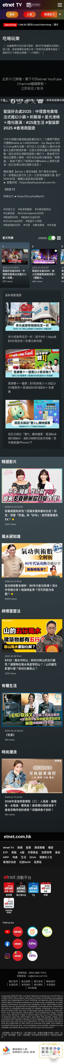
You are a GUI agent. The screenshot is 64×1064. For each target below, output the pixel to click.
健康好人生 (45, 857)
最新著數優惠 (13, 295)
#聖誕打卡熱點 (34, 221)
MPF (6, 857)
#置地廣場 (38, 225)
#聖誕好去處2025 (30, 217)
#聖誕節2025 (10, 217)
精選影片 (9, 461)
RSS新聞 (32, 987)
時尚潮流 (9, 752)
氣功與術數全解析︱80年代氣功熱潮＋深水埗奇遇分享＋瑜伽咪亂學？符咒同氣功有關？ (31, 590)
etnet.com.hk (17, 836)
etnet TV (8, 847)
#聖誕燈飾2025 (11, 225)
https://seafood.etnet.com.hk (37, 182)
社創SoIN (25, 862)
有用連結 (50, 984)
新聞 (20, 847)
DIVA (33, 857)
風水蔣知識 (11, 536)
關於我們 (13, 981)
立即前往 (27, 88)
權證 (50, 847)
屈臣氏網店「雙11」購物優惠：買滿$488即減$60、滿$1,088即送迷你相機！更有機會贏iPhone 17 (32, 438)
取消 (40, 88)
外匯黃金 (33, 852)
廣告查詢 (38, 981)
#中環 (26, 225)
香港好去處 (9, 862)
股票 (28, 847)
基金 (57, 852)
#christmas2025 (13, 221)
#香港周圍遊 (25, 209)
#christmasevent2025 (31, 213)
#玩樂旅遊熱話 (43, 209)
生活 (23, 857)
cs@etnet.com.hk (37, 976)
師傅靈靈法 (11, 611)
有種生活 (9, 685)
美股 (14, 852)
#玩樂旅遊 (9, 213)
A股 (22, 852)
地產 (15, 857)
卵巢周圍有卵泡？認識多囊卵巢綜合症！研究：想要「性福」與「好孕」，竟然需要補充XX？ (31, 515)
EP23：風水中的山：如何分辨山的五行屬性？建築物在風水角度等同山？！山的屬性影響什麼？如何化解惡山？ (31, 664)
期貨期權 (39, 847)
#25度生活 (9, 209)
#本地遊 (51, 225)
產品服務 (25, 981)
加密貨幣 (46, 852)
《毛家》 (10, 735)
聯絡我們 (50, 981)
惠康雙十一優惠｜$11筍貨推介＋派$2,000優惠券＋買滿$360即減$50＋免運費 (32, 387)
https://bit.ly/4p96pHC (31, 196)
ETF (5, 852)
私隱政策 (13, 984)
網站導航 (38, 984)
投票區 (38, 862)
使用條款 (26, 984)
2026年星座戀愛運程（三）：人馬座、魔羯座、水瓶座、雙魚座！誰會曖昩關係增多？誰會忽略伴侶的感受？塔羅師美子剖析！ (31, 806)
